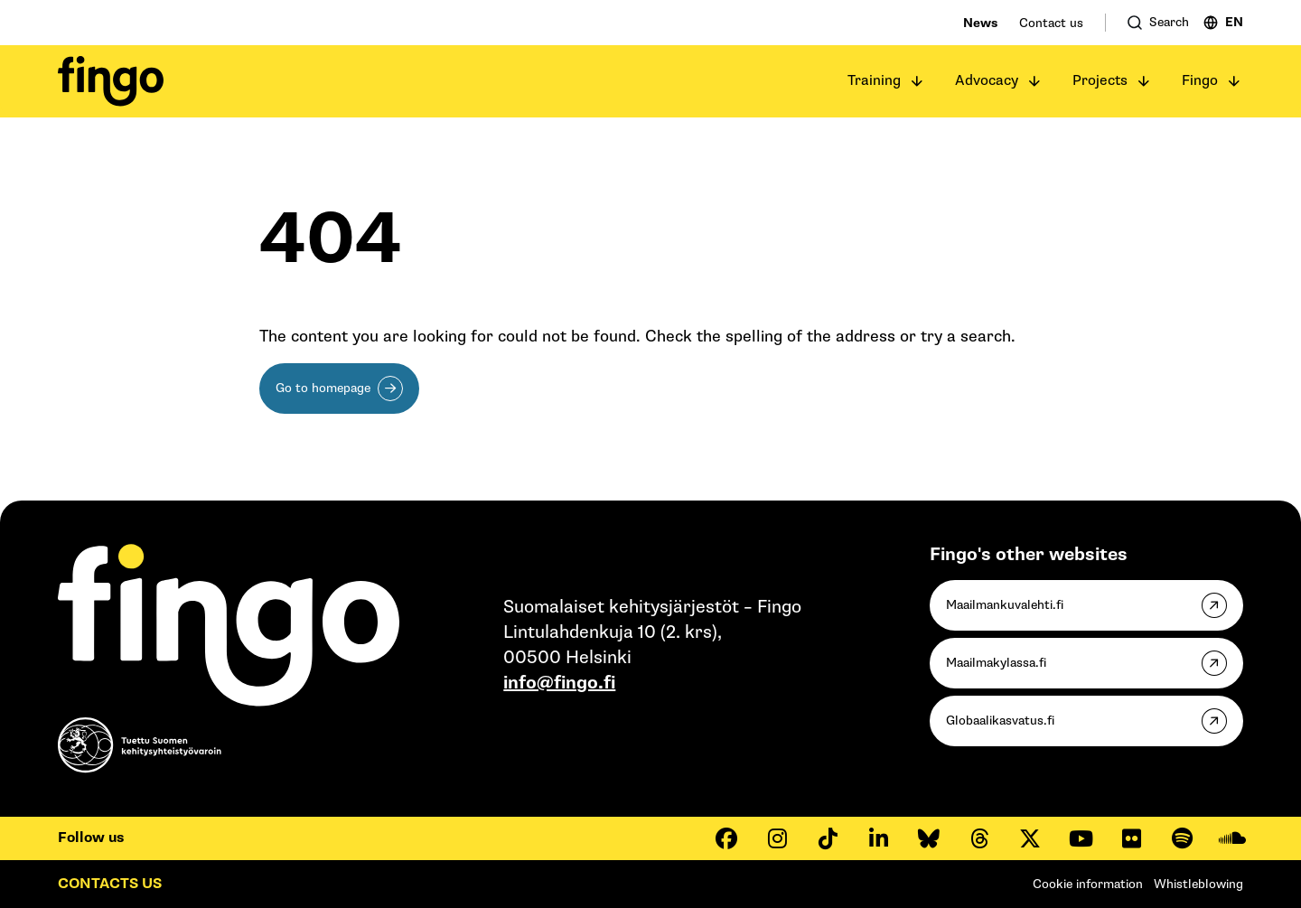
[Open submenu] (917, 81)
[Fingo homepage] (111, 81)
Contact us (1051, 23)
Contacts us (110, 884)
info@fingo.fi (559, 683)
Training (874, 80)
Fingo (1200, 80)
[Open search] (1158, 23)
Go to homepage (323, 388)
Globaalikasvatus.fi (1000, 720)
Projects (1100, 80)
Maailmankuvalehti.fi (1004, 604)
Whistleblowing (1198, 884)
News (980, 23)
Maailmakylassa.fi (996, 662)
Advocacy (986, 80)
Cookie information (1088, 884)
